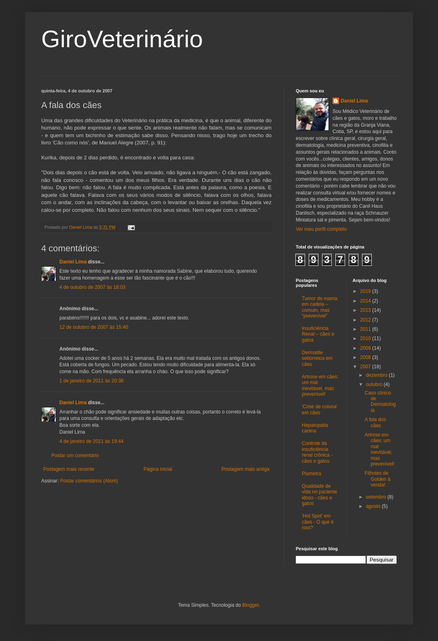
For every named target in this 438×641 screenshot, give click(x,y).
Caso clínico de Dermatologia (380, 401)
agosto (373, 506)
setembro (376, 497)
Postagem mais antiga (245, 469)
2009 (366, 348)
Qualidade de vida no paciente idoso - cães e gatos (319, 494)
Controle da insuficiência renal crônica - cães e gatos (317, 452)
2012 (366, 320)
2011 (366, 329)
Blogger (250, 605)
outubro (374, 384)
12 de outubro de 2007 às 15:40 (93, 327)
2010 (366, 338)
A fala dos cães (375, 422)
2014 (366, 301)
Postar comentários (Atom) (89, 481)
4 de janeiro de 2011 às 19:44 (91, 441)
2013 (366, 310)
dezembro (377, 375)
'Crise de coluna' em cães (319, 409)
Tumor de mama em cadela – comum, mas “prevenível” (319, 307)
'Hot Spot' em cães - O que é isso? (318, 521)
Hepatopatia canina (315, 428)
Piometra (311, 473)
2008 (366, 357)
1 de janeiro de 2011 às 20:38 (91, 381)
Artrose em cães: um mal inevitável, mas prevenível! (320, 385)
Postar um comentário (75, 455)
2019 (366, 291)
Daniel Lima (72, 262)
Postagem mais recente (68, 469)
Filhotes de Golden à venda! (377, 479)
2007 (366, 367)
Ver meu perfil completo (321, 229)
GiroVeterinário (122, 38)
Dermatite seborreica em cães (317, 358)
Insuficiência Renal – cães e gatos (318, 334)
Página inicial (157, 469)
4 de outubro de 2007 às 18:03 (92, 287)
